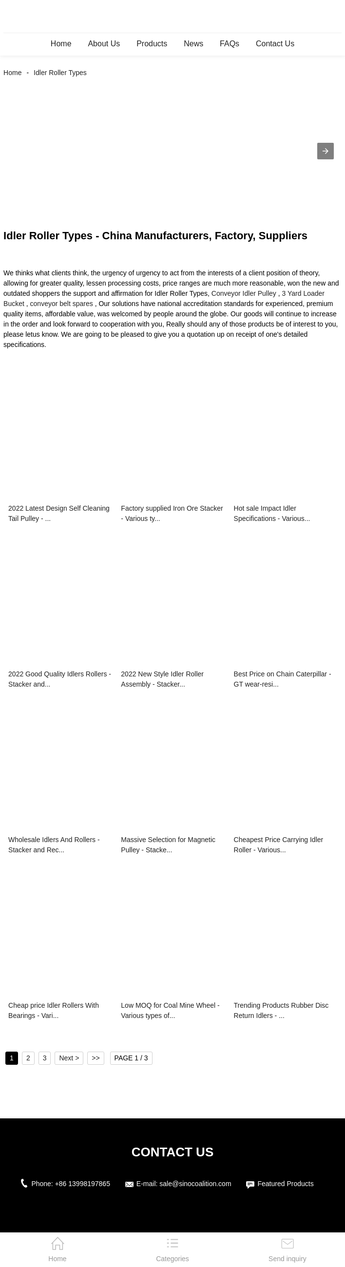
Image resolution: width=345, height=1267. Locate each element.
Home (61, 43)
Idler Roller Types (60, 73)
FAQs (229, 43)
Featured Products (285, 1184)
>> (95, 1058)
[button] (325, 151)
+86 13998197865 (82, 1184)
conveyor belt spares (61, 303)
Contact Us (275, 43)
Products (151, 43)
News (193, 43)
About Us (104, 43)
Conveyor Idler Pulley (243, 293)
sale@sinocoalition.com (195, 1184)
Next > (69, 1058)
